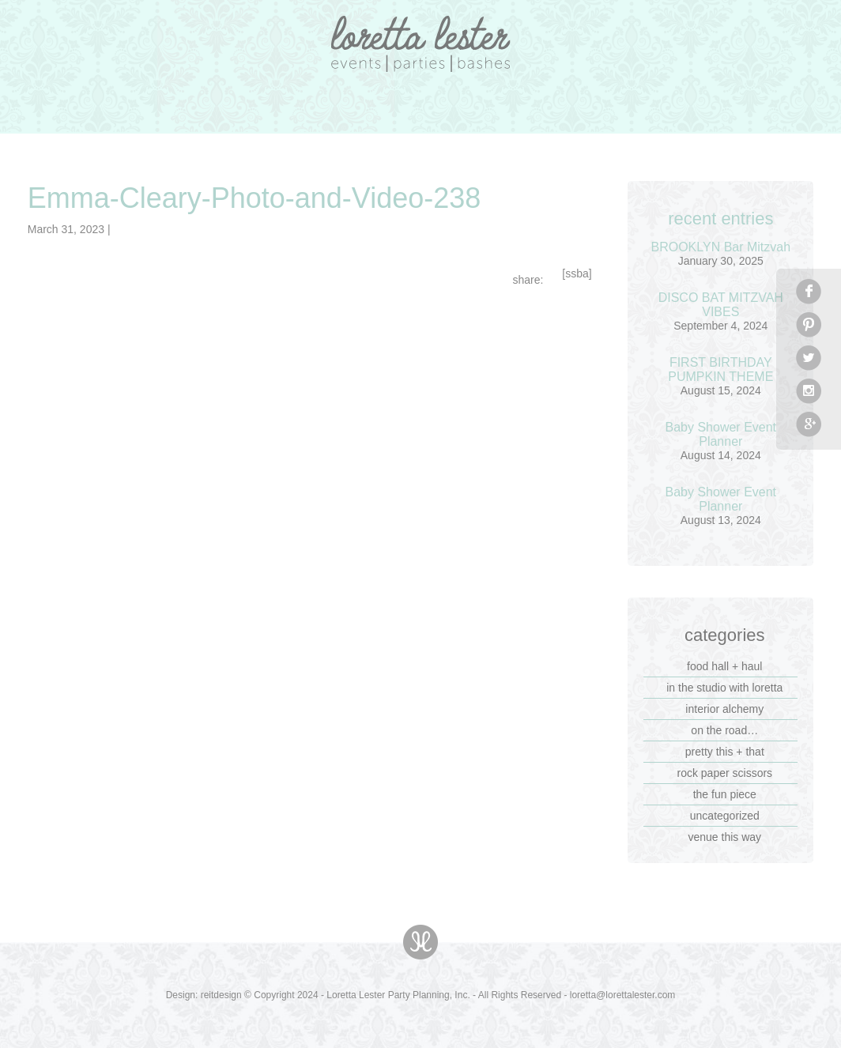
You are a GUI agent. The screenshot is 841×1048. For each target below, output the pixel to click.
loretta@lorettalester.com (623, 995)
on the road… (724, 730)
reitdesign (221, 995)
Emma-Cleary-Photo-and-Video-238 (254, 198)
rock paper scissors (724, 773)
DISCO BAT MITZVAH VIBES (720, 305)
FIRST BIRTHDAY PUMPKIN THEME (720, 369)
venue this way (724, 837)
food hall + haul (724, 666)
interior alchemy (724, 709)
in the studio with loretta (724, 687)
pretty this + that (724, 751)
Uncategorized (725, 815)
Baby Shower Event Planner (721, 434)
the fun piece (724, 794)
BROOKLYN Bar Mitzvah (720, 247)
